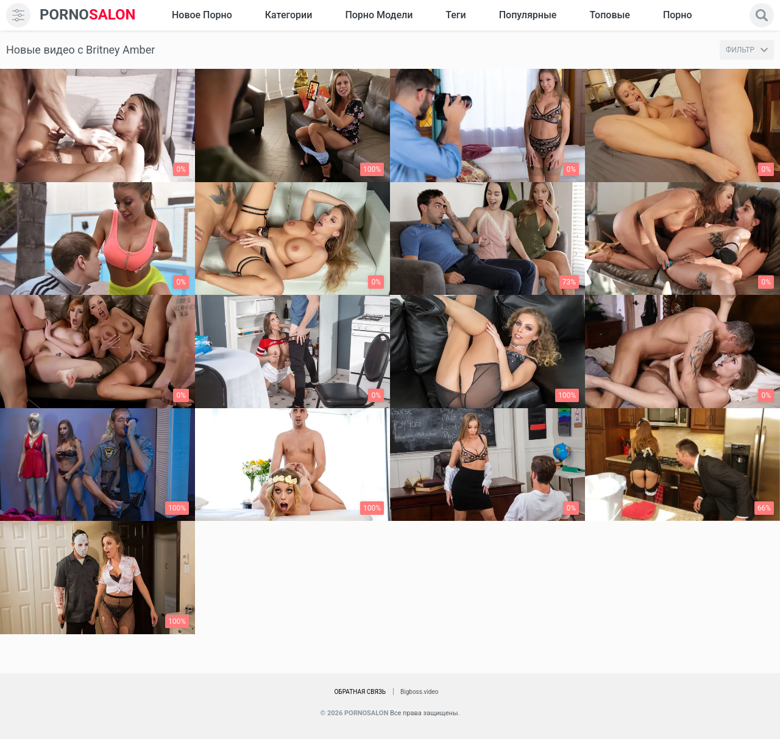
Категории (289, 15)
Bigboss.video (419, 691)
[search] (762, 15)
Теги (455, 15)
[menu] (18, 15)
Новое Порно (202, 15)
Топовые (609, 15)
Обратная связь (360, 691)
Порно (677, 15)
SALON (88, 15)
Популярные (528, 15)
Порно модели (379, 15)
